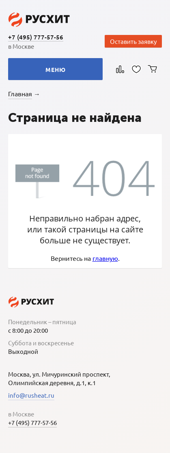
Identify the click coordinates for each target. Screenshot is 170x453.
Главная (20, 93)
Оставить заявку (133, 41)
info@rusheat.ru (31, 395)
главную (105, 258)
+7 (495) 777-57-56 (35, 37)
